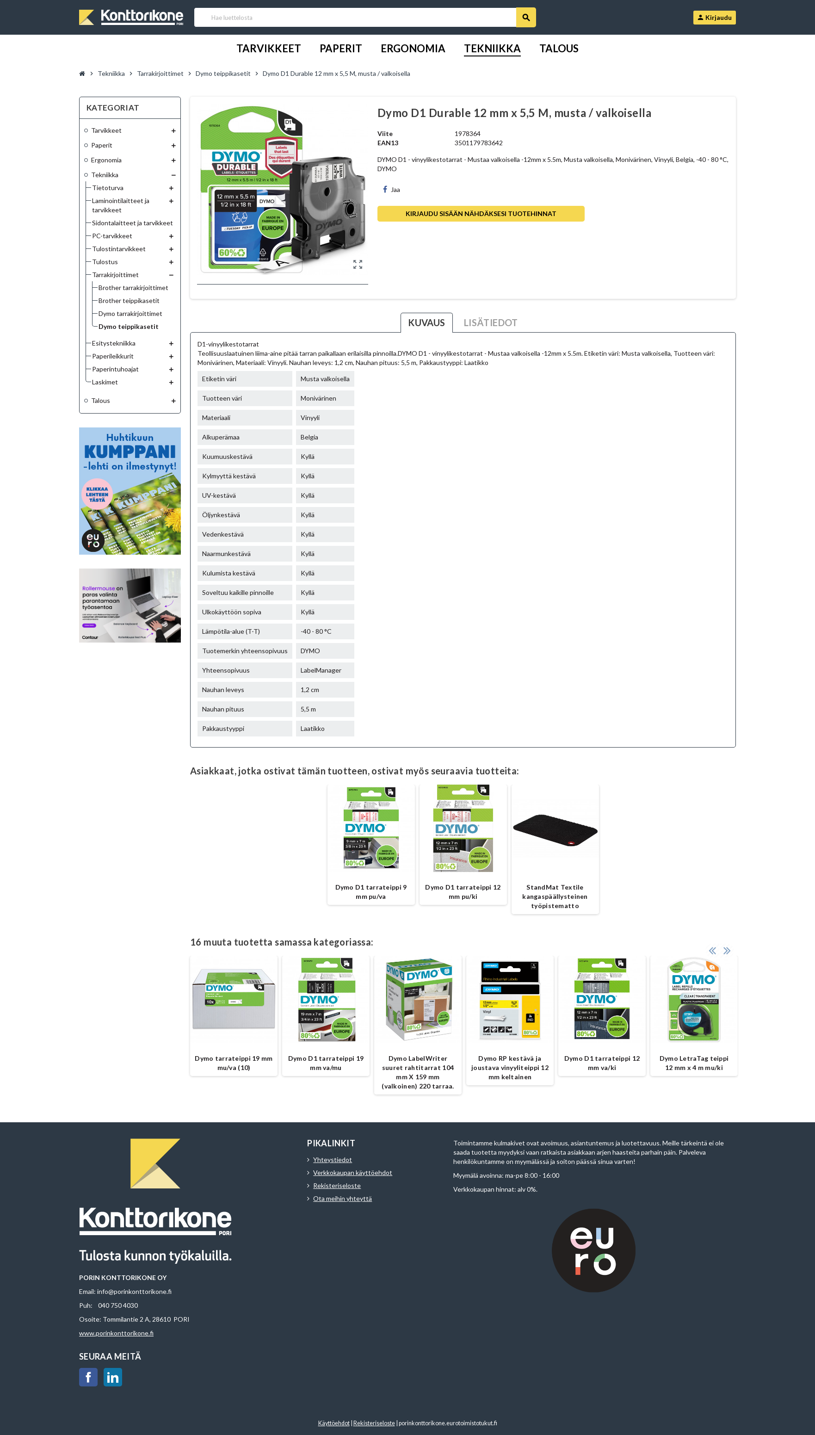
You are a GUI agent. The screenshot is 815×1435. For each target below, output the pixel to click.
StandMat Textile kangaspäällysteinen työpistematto (554, 896)
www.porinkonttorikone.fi (116, 1333)
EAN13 (387, 143)
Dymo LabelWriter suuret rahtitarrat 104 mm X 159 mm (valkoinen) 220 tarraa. (418, 1072)
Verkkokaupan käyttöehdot (352, 1172)
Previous (712, 946)
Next (727, 946)
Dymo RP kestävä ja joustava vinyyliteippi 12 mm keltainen (510, 1067)
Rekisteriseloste (337, 1185)
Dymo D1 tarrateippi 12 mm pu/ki (462, 891)
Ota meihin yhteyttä (342, 1198)
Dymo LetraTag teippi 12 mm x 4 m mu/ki (694, 1062)
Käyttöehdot (334, 1423)
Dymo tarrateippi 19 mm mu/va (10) (233, 1062)
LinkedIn (113, 1377)
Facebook (88, 1377)
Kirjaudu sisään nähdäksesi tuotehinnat (481, 213)
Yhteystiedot (332, 1159)
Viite (385, 133)
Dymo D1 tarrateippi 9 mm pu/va (371, 891)
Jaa (391, 189)
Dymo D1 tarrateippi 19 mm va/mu (326, 1062)
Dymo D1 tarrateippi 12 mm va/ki (602, 1062)
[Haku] (365, 17)
